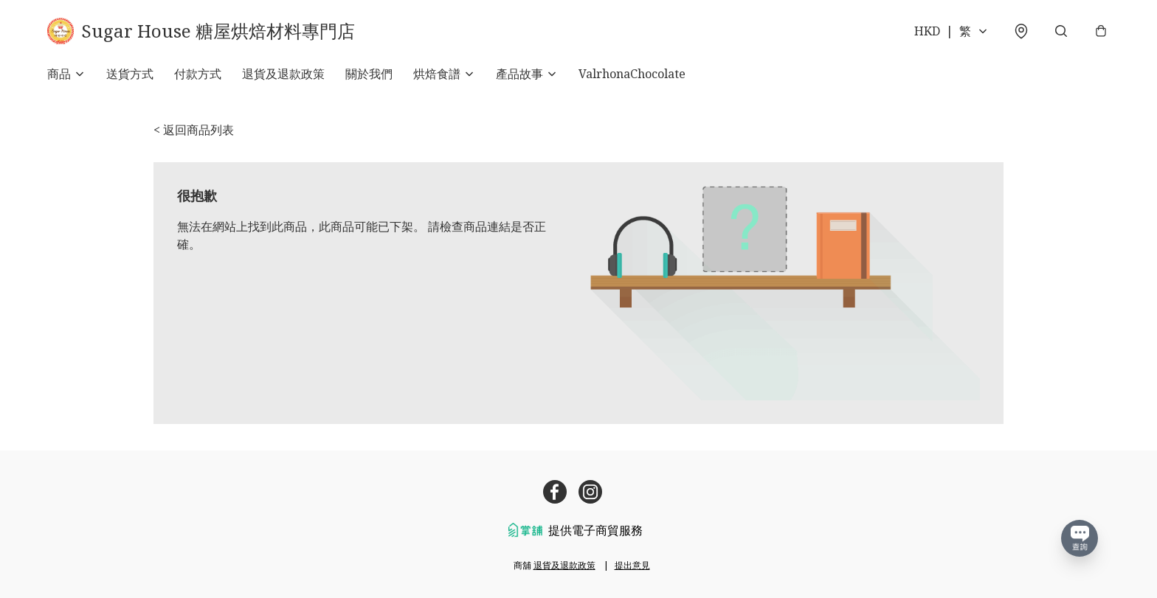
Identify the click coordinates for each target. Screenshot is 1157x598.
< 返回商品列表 (193, 130)
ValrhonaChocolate (631, 74)
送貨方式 (129, 74)
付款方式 (197, 74)
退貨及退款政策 (283, 74)
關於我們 (369, 74)
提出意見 (632, 565)
